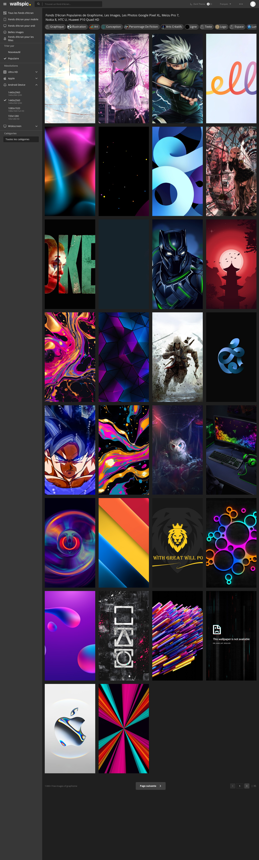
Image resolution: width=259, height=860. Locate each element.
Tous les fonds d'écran (18, 13)
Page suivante (150, 785)
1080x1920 (14, 108)
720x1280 (13, 116)
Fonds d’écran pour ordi (19, 25)
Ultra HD (10, 72)
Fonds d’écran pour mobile (20, 19)
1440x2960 (14, 92)
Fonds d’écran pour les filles (18, 38)
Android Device (14, 85)
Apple (9, 78)
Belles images (13, 32)
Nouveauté (14, 52)
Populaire (13, 58)
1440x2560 (25, 100)
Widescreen (12, 126)
